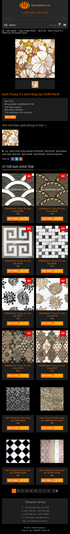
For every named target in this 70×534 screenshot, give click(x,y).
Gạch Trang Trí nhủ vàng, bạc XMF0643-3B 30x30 (52, 419)
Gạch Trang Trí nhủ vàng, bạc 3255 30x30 (18, 419)
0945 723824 (42, 12)
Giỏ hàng (54, 25)
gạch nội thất (27, 154)
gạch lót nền (50, 151)
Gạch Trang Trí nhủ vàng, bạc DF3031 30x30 (52, 471)
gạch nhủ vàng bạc (54, 154)
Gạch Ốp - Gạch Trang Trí (50, 30)
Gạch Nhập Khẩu (27, 30)
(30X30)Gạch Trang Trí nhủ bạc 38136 (52, 262)
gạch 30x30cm (39, 154)
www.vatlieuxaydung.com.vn (37, 521)
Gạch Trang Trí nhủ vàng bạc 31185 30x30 (26, 151)
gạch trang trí (61, 151)
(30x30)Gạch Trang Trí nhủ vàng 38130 (52, 314)
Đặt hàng (10, 117)
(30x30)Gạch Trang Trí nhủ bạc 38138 (18, 262)
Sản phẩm (11, 30)
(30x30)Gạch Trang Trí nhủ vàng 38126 (18, 366)
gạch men (16, 154)
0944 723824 (30, 12)
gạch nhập (7, 154)
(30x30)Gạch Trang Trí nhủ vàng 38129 (18, 209)
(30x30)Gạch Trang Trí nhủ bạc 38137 (18, 314)
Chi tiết (24, 219)
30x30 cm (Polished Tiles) (14, 32)
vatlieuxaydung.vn (38, 528)
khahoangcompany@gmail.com (37, 517)
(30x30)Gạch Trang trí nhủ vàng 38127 (52, 366)
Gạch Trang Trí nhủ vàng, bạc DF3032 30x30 (18, 471)
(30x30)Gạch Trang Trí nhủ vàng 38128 (52, 209)
